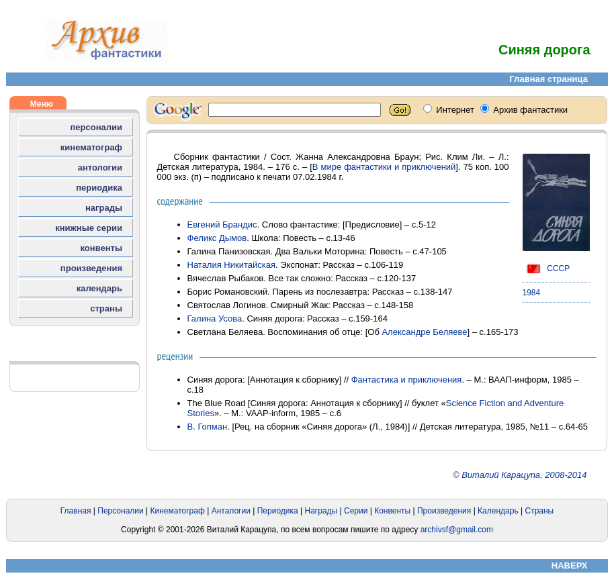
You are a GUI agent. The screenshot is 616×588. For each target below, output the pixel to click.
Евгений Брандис (222, 224)
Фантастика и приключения (406, 380)
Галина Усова (215, 318)
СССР (546, 268)
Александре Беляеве (424, 332)
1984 (532, 292)
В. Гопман (207, 427)
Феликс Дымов (217, 238)
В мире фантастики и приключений (384, 167)
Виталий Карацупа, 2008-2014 (523, 475)
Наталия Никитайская (231, 265)
